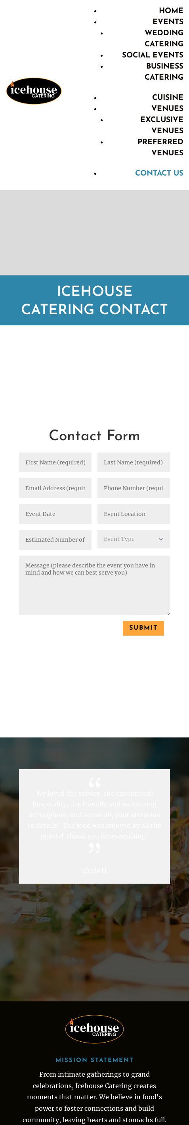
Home (171, 11)
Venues (167, 109)
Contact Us (159, 174)
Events (168, 22)
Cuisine (167, 98)
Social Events (152, 55)
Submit (143, 628)
